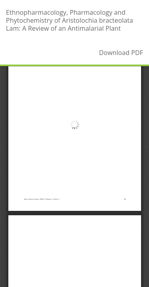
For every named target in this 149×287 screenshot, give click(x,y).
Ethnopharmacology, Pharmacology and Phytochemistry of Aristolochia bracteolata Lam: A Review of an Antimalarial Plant (69, 20)
